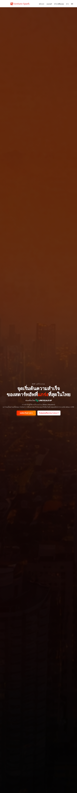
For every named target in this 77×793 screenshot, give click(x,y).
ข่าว (67, 4)
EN (72, 4)
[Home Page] (20, 4)
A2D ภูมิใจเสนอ (38, 384)
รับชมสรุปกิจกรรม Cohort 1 (49, 413)
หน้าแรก (41, 4)
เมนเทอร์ (49, 4)
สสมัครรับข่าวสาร (26, 413)
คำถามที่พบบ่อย (59, 4)
